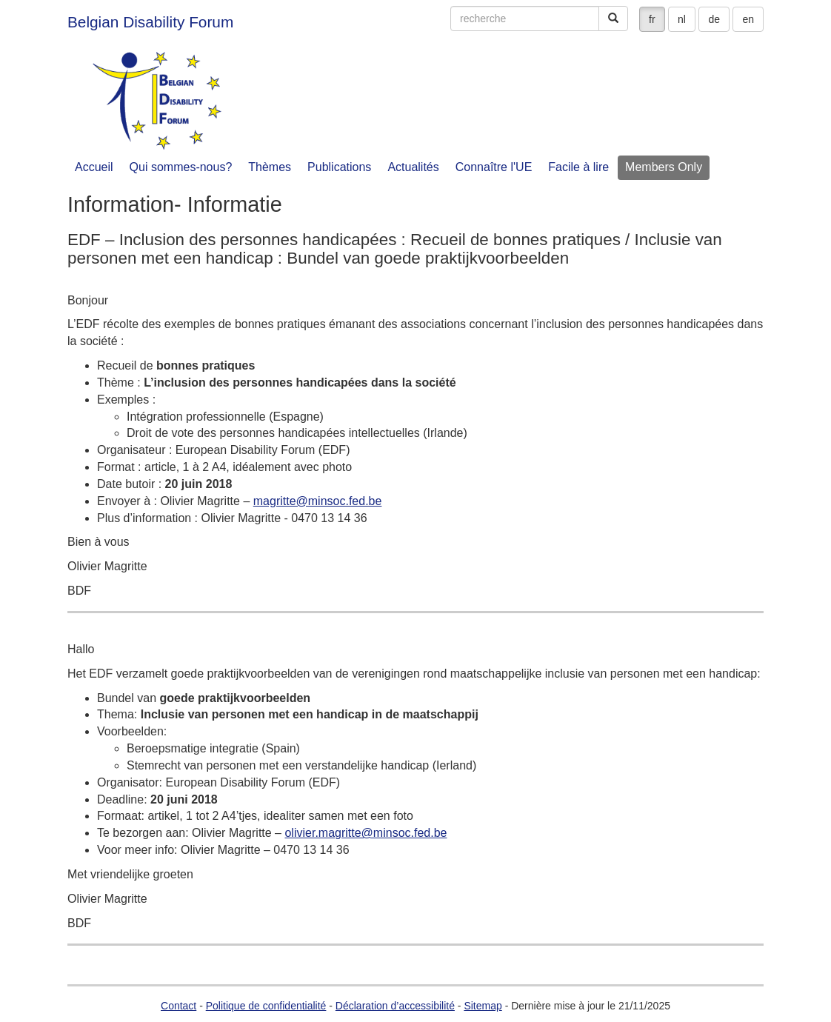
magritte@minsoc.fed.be (317, 501)
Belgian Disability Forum (150, 21)
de (714, 19)
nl (682, 19)
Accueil (94, 167)
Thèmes (269, 167)
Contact (178, 1006)
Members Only (663, 167)
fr (652, 19)
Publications (339, 167)
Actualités (412, 167)
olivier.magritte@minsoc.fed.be (365, 832)
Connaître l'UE (494, 167)
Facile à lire (578, 167)
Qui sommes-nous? (181, 167)
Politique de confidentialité (266, 1006)
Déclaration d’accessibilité (395, 1006)
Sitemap (482, 1006)
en (748, 19)
